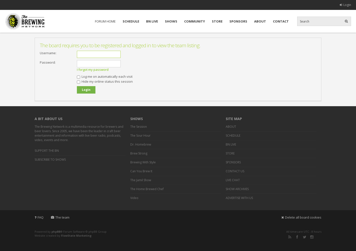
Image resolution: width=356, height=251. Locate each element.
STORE (217, 21)
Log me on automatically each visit (105, 76)
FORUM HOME (105, 21)
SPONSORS (238, 21)
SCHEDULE (131, 21)
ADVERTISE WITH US (239, 198)
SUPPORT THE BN (47, 151)
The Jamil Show (140, 180)
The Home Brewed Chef (147, 189)
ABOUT (260, 21)
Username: (48, 53)
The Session (138, 127)
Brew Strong (138, 153)
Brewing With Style (143, 162)
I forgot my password (93, 69)
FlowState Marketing (76, 235)
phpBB (55, 231)
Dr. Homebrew (140, 144)
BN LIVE (152, 21)
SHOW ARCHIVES (237, 189)
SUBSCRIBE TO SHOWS (50, 159)
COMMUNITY (194, 21)
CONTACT (281, 21)
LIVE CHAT (233, 180)
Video (134, 198)
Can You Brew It (141, 171)
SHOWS (171, 21)
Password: (48, 62)
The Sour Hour (140, 135)
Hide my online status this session (105, 81)
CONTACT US (235, 171)
